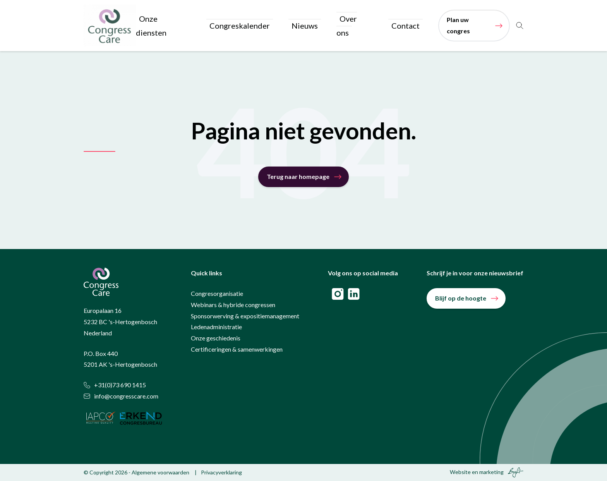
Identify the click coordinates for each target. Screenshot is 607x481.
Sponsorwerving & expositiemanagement (245, 316)
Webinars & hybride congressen (233, 305)
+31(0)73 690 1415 (115, 385)
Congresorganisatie (217, 294)
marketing (491, 472)
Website (460, 472)
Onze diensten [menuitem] (216, 25)
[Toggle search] (519, 25)
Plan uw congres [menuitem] (467, 25)
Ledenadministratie (216, 327)
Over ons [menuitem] (367, 25)
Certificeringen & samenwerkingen (237, 350)
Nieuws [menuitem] (328, 25)
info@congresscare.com (121, 396)
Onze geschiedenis (215, 338)
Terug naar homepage (298, 177)
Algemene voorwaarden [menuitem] (160, 472)
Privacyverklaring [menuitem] (221, 472)
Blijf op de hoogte (460, 298)
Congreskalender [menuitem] (277, 25)
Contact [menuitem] (408, 25)
